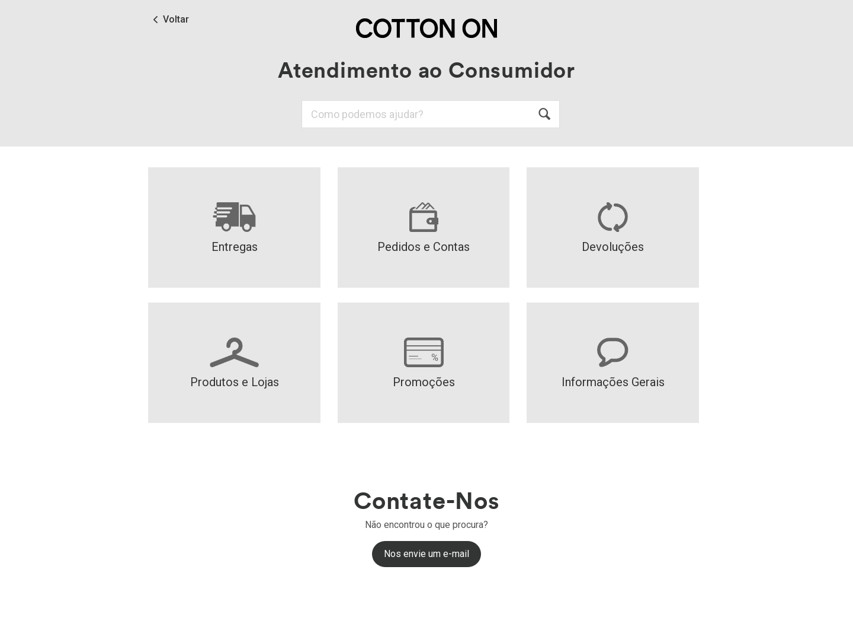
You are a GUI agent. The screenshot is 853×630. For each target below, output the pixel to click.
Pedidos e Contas (423, 228)
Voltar (176, 19)
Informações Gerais (613, 363)
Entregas (234, 228)
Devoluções (613, 228)
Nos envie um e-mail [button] (426, 553)
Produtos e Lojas (234, 363)
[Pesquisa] (431, 114)
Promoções (424, 363)
